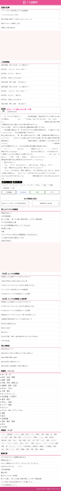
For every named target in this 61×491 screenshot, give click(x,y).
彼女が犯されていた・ (8, 349)
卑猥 (32, 449)
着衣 (43, 434)
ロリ (32, 434)
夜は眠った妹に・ (7, 228)
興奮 (27, 449)
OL (51, 434)
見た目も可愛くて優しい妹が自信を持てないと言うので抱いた (19, 336)
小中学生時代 (27, 446)
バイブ (45, 443)
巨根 (7, 449)
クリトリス (15, 185)
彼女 (9, 440)
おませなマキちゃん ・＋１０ (11, 466)
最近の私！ (4, 472)
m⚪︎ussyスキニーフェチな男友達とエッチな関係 (15, 293)
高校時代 (35, 446)
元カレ (15, 440)
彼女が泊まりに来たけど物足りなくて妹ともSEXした (17, 353)
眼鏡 (57, 443)
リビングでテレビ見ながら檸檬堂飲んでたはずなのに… (20, 234)
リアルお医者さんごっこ (9, 485)
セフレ (43, 440)
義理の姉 (3, 440)
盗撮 (22, 434)
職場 (15, 437)
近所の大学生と (6, 241)
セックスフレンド (8, 394)
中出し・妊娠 (8, 182)
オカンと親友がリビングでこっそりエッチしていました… (20, 463)
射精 (32, 443)
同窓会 (35, 437)
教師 (55, 434)
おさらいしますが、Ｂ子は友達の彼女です (15, 203)
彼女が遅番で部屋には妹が (9, 357)
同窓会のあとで (6, 213)
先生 (29, 440)
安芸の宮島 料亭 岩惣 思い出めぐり (13, 82)
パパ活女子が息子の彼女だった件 (12, 238)
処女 (45, 185)
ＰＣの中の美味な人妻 (8, 222)
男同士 (38, 434)
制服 (51, 185)
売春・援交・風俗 (8, 421)
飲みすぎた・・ (6, 332)
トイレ (41, 437)
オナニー (5, 407)
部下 (38, 440)
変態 (47, 434)
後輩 (24, 440)
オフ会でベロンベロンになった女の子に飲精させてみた (17, 285)
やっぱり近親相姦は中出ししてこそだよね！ (16, 225)
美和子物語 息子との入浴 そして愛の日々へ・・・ (17, 65)
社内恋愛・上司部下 (9, 396)
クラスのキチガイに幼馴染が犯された (13, 457)
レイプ (3, 434)
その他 (4, 427)
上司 (33, 440)
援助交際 (6, 188)
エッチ (6, 185)
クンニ (3, 443)
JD (2, 437)
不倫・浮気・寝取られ (10, 383)
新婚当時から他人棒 (46, 203)
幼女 (6, 437)
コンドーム (12, 446)
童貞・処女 (18, 182)
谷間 (17, 449)
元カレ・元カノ (7, 388)
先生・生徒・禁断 (8, 377)
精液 (2, 446)
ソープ (19, 446)
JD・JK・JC (6, 374)
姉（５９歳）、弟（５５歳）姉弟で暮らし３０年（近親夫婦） (22, 219)
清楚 (10, 437)
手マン (27, 443)
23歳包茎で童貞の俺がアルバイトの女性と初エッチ (16, 319)
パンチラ (16, 434)
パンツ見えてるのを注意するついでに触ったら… (17, 482)
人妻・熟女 (6, 391)
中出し (38, 185)
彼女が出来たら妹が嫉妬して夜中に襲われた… (15, 366)
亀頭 (55, 446)
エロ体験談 (48, 446)
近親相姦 (5, 418)
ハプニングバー (27, 437)
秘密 (36, 449)
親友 (48, 440)
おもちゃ (38, 443)
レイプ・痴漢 (7, 405)
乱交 (3, 416)
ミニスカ (51, 443)
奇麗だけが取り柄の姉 (8, 27)
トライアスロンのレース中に (10, 15)
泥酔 (3, 413)
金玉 (2, 449)
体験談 (41, 446)
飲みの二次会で (6, 328)
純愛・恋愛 (6, 380)
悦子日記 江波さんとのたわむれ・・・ (13, 78)
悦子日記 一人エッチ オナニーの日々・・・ (15, 69)
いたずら (15, 443)
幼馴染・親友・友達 (9, 385)
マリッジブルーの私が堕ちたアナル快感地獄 (14, 10)
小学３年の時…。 (6, 340)
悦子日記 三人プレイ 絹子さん (11, 73)
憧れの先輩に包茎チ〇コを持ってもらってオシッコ (16, 19)
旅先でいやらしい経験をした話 (10, 23)
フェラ (9, 443)
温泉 (46, 437)
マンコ (23, 185)
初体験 (22, 449)
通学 (19, 437)
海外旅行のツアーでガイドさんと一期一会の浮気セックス (18, 314)
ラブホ (31, 185)
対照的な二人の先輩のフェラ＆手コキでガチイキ (15, 276)
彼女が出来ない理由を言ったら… (11, 361)
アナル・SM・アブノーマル (12, 410)
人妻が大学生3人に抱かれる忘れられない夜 (14, 281)
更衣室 (51, 437)
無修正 (42, 449)
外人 (3, 424)
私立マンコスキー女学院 (9, 475)
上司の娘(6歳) (6, 216)
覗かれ (27, 434)
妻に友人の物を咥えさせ (8, 323)
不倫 (2, 231)
